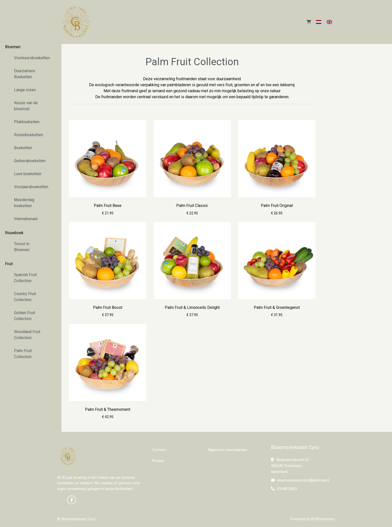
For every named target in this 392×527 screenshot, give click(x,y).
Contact (159, 450)
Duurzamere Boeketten (24, 73)
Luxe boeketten (27, 173)
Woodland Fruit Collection (27, 334)
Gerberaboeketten (30, 160)
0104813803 (284, 489)
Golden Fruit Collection (24, 315)
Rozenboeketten (28, 134)
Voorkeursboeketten (31, 57)
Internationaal (26, 218)
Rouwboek (14, 232)
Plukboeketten (27, 121)
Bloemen (12, 46)
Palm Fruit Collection (23, 353)
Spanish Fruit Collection (25, 277)
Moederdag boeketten (24, 202)
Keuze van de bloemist (26, 105)
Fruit (9, 263)
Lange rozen (25, 89)
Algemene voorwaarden (227, 450)
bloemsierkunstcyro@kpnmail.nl (300, 480)
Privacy (158, 461)
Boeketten (23, 147)
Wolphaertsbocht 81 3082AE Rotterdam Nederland (290, 466)
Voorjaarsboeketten (31, 186)
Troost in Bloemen (22, 246)
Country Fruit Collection (25, 296)
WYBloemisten (323, 519)
